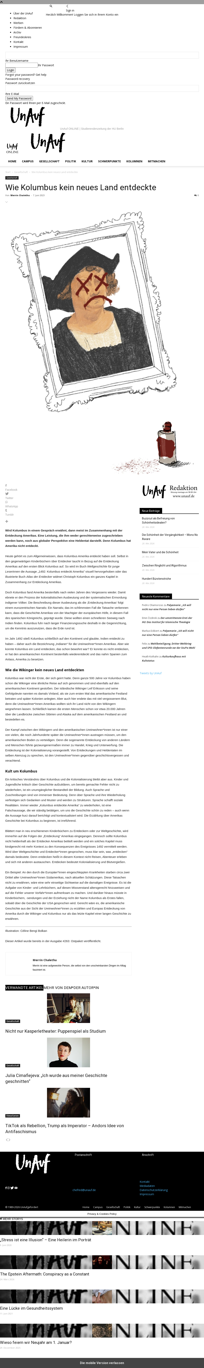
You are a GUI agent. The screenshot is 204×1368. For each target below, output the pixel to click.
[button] (51, 6)
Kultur (87, 161)
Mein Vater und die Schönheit (160, 552)
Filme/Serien (13, 1115)
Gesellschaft (49, 161)
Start (7, 172)
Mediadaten (147, 1186)
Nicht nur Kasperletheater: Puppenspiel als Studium (55, 1031)
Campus (28, 161)
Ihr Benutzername (16, 60)
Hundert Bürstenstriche (156, 578)
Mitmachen (156, 161)
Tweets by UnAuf (151, 673)
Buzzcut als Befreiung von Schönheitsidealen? (158, 520)
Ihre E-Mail (12, 94)
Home (12, 161)
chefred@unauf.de (84, 1190)
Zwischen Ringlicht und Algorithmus (164, 565)
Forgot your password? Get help (25, 75)
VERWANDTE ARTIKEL (24, 987)
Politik (70, 161)
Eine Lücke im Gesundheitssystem (31, 1308)
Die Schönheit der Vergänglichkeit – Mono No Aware (170, 537)
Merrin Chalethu (20, 195)
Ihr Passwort (46, 65)
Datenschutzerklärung (154, 1190)
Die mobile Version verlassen (102, 1363)
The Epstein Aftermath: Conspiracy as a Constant (44, 1274)
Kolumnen (134, 161)
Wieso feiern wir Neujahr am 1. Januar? (36, 1342)
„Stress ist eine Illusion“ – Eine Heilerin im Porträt (45, 1240)
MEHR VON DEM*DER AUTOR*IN (71, 987)
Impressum (147, 1194)
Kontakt (145, 1182)
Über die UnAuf (23, 13)
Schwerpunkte (109, 161)
